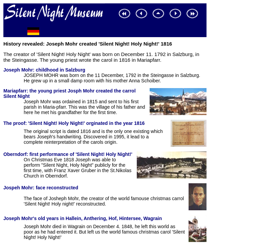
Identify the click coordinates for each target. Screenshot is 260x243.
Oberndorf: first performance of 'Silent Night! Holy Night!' (67, 154)
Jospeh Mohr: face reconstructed (40, 187)
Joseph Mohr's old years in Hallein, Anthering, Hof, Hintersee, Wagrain (82, 218)
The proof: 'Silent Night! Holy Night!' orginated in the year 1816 (74, 123)
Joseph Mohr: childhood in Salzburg (44, 70)
